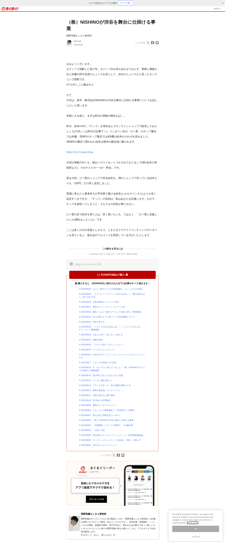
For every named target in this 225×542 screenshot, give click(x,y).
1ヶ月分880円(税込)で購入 (112, 275)
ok (195, 534)
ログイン (217, 9)
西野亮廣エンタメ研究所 (79, 35)
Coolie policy (192, 529)
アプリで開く (126, 3)
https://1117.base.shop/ (79, 152)
